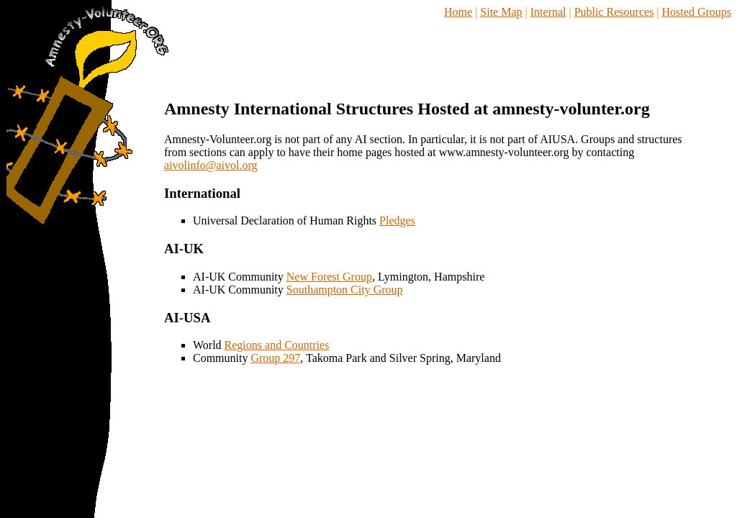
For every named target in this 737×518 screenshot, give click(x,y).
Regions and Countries (277, 345)
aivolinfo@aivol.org (211, 165)
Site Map (501, 12)
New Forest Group (329, 277)
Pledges (397, 220)
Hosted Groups (696, 12)
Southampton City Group (344, 289)
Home (458, 12)
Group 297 (275, 358)
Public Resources (614, 12)
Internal (548, 12)
